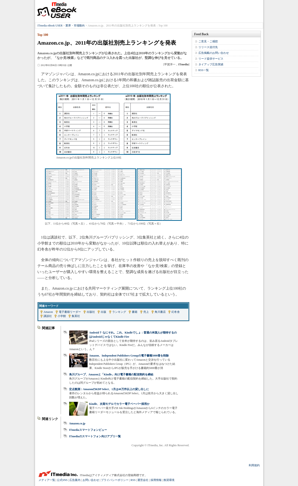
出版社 (91, 311)
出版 (103, 311)
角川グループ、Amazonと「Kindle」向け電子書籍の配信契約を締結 (111, 374)
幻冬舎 (175, 311)
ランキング (119, 311)
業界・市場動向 (75, 25)
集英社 (76, 316)
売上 (146, 311)
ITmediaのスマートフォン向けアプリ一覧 (95, 436)
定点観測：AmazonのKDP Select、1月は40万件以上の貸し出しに (109, 389)
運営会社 (142, 480)
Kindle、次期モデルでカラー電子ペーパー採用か (119, 403)
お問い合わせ (91, 480)
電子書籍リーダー (70, 311)
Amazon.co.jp (77, 423)
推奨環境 (168, 480)
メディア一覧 (46, 480)
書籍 (134, 311)
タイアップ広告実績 (210, 64)
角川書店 (160, 311)
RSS (133, 480)
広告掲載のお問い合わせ (213, 53)
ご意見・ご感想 (208, 41)
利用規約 (254, 465)
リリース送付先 (208, 47)
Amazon (48, 311)
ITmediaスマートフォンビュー (88, 429)
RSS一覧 (203, 70)
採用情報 (156, 480)
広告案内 (74, 480)
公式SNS (62, 480)
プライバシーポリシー (115, 480)
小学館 (62, 316)
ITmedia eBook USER (57, 10)
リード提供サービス (210, 58)
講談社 (48, 316)
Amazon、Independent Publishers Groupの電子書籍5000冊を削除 (129, 355)
